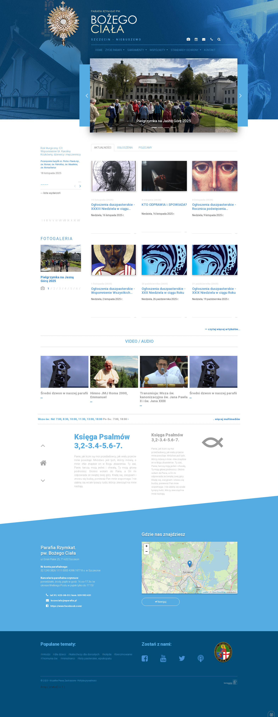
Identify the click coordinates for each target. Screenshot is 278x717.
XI (75, 220)
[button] (86, 95)
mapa (189, 567)
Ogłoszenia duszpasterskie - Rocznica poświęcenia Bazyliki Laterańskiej (214, 207)
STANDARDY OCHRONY (185, 50)
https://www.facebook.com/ (64, 605)
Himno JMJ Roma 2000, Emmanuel (109, 395)
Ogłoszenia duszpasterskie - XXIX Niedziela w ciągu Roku (214, 291)
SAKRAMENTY (136, 50)
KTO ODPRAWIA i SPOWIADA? (164, 205)
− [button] (146, 552)
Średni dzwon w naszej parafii (64, 393)
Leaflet (205, 592)
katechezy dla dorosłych (84, 654)
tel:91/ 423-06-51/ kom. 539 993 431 (68, 595)
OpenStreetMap (219, 592)
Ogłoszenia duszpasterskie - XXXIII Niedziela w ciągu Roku (113, 207)
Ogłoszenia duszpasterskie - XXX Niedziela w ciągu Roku (163, 291)
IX (68, 220)
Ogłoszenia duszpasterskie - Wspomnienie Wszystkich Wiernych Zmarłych (113, 291)
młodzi (46, 654)
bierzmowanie (123, 654)
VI (56, 220)
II (44, 220)
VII (60, 220)
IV (50, 220)
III (47, 220)
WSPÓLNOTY (158, 50)
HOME (98, 50)
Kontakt (209, 50)
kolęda (107, 654)
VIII (64, 220)
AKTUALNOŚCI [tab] (102, 147)
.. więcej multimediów (226, 419)
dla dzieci (60, 654)
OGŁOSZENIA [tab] (125, 147)
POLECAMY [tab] (145, 147)
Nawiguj (160, 601)
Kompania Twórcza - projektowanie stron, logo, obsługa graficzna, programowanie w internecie (229, 682)
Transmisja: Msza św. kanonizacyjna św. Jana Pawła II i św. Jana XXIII (164, 397)
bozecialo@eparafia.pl (61, 600)
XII (78, 220)
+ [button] (146, 546)
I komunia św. (50, 658)
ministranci (68, 658)
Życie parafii (113, 50)
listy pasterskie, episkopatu (95, 658)
